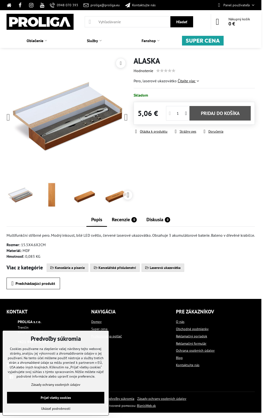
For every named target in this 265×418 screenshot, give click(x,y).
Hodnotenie (143, 70)
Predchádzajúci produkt (33, 283)
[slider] (165, 71)
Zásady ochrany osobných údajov (161, 398)
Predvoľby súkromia (119, 398)
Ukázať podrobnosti (55, 408)
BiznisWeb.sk (146, 405)
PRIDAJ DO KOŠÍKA (220, 113)
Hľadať (181, 21)
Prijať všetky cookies (56, 397)
